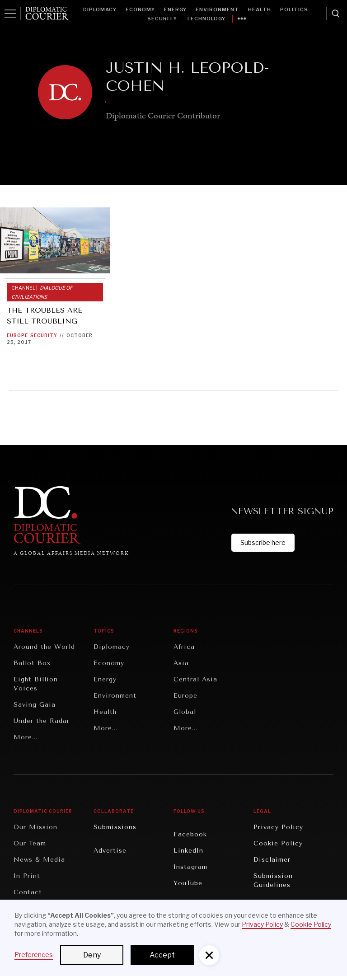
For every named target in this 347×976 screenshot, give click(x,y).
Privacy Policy (278, 827)
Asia (181, 663)
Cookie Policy (278, 843)
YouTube (188, 883)
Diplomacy (100, 9)
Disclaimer (272, 859)
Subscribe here (263, 542)
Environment (217, 9)
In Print (27, 876)
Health (259, 9)
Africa (184, 647)
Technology (205, 18)
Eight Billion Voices (36, 684)
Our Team (30, 843)
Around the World (44, 647)
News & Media (39, 859)
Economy (140, 9)
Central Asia (195, 679)
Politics (294, 9)
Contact (28, 892)
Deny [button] (92, 955)
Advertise (110, 850)
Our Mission (35, 827)
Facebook (190, 834)
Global (185, 712)
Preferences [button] (33, 954)
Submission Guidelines (273, 880)
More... (26, 737)
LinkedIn (188, 850)
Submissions (115, 827)
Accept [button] (162, 955)
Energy (175, 9)
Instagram (190, 867)
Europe (17, 335)
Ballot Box (32, 663)
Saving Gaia (35, 705)
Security (162, 18)
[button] (209, 955)
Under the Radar (42, 721)
